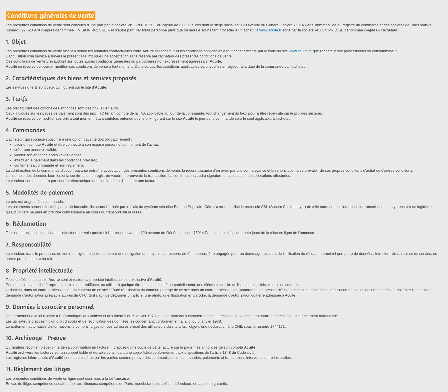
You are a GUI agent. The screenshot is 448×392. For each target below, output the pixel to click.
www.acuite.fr (270, 30)
